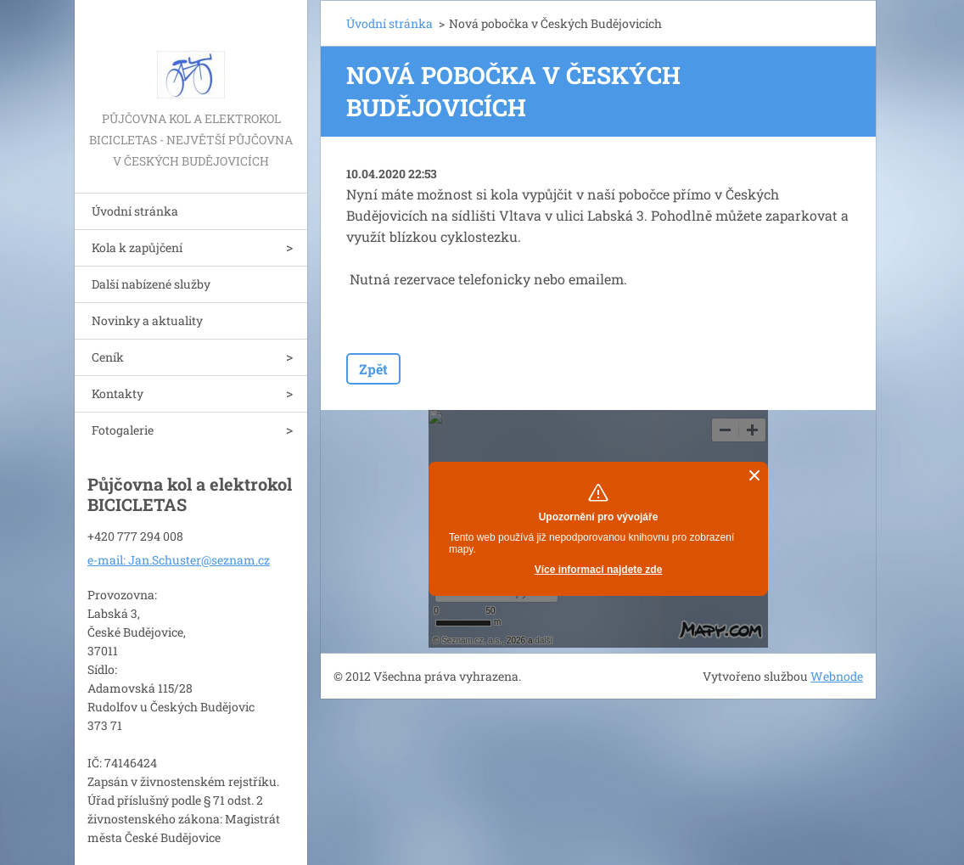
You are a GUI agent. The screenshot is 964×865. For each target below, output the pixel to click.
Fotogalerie (123, 430)
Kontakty (117, 393)
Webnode (836, 676)
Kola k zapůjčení (137, 247)
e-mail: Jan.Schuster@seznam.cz (178, 560)
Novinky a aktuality (147, 320)
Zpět (373, 369)
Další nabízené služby (151, 284)
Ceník (108, 357)
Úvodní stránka (135, 211)
